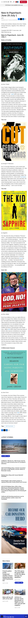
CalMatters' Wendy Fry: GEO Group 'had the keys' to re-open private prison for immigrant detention (13, 462)
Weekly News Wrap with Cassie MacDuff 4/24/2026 (12, 475)
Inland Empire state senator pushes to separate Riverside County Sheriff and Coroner (14, 481)
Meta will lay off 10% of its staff (8, 598)
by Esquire (23, 177)
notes (12, 94)
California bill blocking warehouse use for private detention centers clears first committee (12, 498)
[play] (2, 616)
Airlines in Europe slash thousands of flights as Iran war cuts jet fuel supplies (20, 601)
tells (9, 329)
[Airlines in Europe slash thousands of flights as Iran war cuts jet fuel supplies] (20, 592)
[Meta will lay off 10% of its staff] (8, 592)
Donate (24, 1)
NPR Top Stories (9, 426)
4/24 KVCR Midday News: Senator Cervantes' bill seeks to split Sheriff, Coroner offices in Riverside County (13, 469)
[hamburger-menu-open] (2, 2)
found (20, 258)
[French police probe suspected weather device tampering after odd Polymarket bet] (8, 566)
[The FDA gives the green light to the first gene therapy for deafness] (20, 566)
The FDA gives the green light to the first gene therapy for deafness (20, 574)
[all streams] (26, 616)
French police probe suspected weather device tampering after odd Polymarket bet (8, 575)
